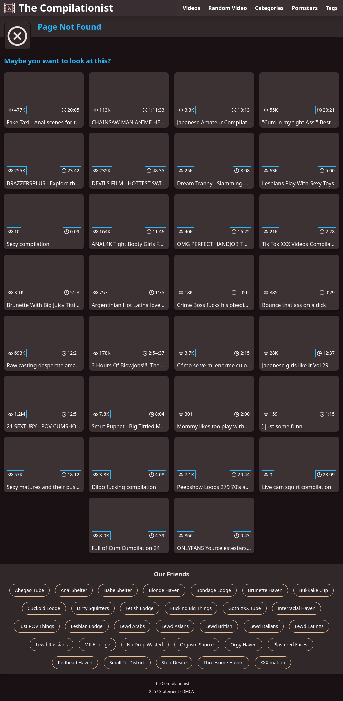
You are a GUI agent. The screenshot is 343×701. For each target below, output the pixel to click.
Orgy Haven (243, 644)
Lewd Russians (52, 644)
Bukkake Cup (313, 590)
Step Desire (174, 662)
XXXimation (272, 662)
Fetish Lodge (140, 608)
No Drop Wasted (145, 644)
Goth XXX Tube (244, 608)
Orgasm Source (197, 644)
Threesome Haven (223, 662)
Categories (269, 8)
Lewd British (218, 626)
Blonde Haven (164, 590)
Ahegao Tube (29, 590)
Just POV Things (36, 626)
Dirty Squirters (93, 608)
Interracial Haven (297, 608)
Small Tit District (127, 662)
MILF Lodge (97, 644)
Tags (332, 8)
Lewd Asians (175, 626)
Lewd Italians (263, 626)
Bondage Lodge (213, 590)
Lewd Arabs (132, 626)
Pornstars (305, 8)
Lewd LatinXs (309, 626)
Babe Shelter (118, 590)
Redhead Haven (75, 662)
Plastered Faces (290, 644)
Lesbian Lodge (86, 626)
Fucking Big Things (191, 608)
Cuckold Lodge (44, 608)
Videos (191, 8)
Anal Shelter (74, 590)
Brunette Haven (265, 590)
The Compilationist (58, 8)
